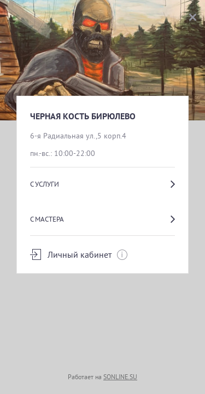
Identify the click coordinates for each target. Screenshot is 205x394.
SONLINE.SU (120, 377)
